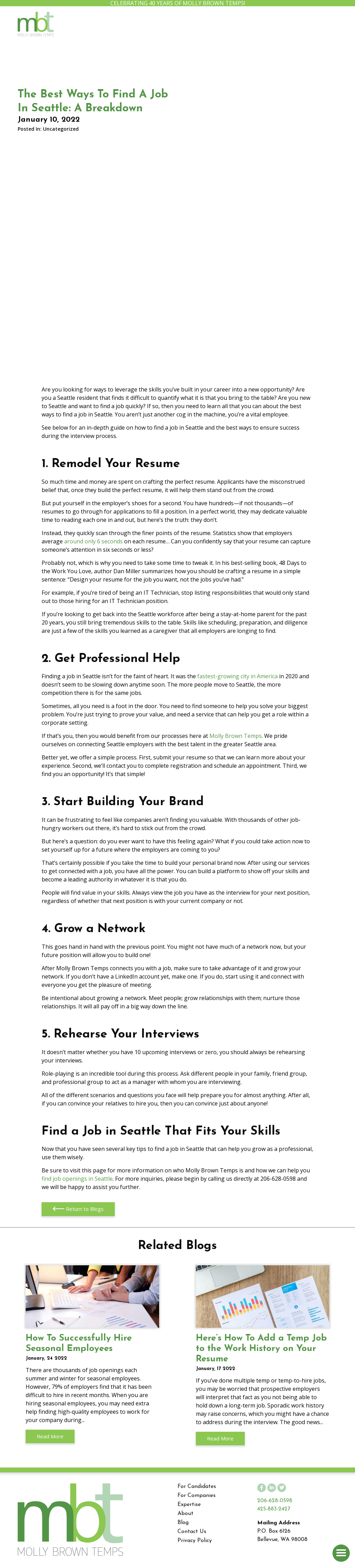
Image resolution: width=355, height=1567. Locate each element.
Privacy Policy (195, 1540)
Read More (50, 1436)
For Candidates (197, 1486)
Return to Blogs (78, 1209)
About (185, 1513)
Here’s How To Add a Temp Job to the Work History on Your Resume (262, 1296)
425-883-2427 (273, 1509)
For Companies (197, 1495)
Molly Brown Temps (235, 736)
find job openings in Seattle (77, 1178)
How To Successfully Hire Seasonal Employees (92, 1296)
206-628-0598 (274, 1501)
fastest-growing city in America (237, 676)
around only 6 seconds (93, 541)
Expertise (189, 1504)
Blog (183, 1522)
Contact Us (192, 1531)
